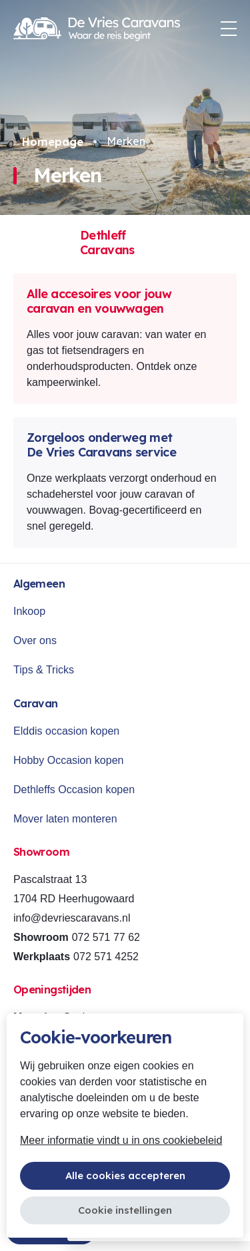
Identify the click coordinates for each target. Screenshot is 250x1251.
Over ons (35, 640)
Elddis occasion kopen (66, 731)
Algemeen (39, 583)
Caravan (35, 703)
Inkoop (29, 611)
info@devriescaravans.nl (71, 918)
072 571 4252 (106, 956)
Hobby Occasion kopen (68, 760)
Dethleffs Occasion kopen (74, 789)
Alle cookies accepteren (125, 1175)
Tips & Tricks (43, 669)
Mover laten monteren (65, 818)
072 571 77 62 (106, 937)
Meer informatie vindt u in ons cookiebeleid (121, 1140)
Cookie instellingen (125, 1210)
